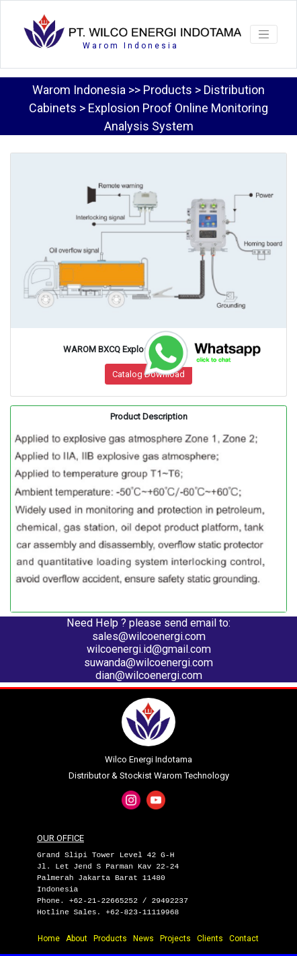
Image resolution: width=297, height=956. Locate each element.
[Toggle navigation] (264, 34)
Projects (175, 938)
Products (110, 938)
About (76, 938)
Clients (210, 938)
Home (49, 938)
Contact (244, 938)
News (143, 938)
